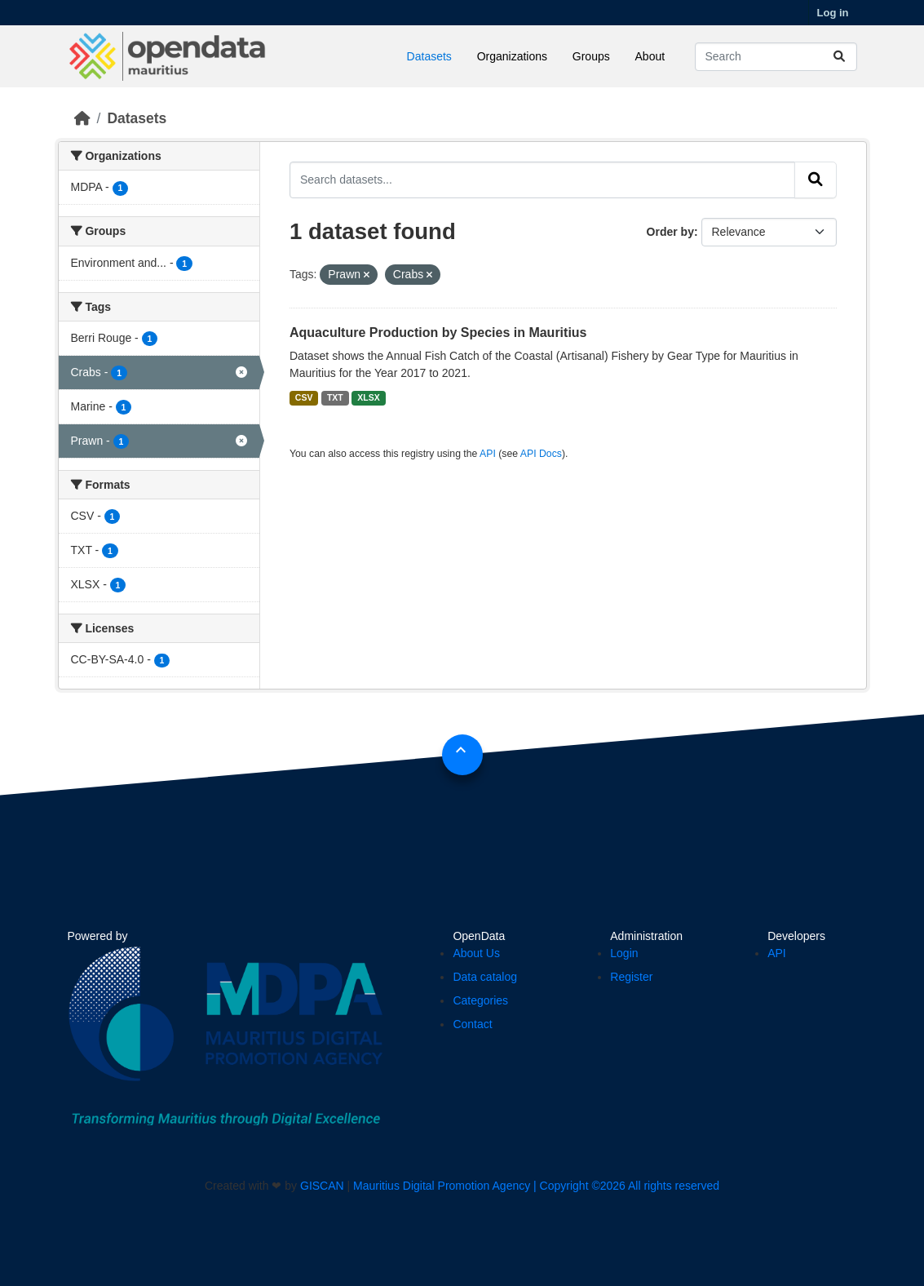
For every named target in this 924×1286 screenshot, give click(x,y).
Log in (833, 13)
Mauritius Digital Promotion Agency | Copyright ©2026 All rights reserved (536, 1185)
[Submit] (839, 56)
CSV (304, 397)
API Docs (541, 453)
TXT (335, 397)
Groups (591, 56)
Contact (472, 1024)
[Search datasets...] (776, 56)
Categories (480, 1000)
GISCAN (322, 1185)
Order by (670, 231)
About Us (476, 953)
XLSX (368, 397)
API (488, 453)
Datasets (429, 56)
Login (624, 953)
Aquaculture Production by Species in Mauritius (438, 332)
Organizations (512, 56)
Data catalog (485, 976)
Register (631, 976)
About (650, 56)
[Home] (82, 118)
